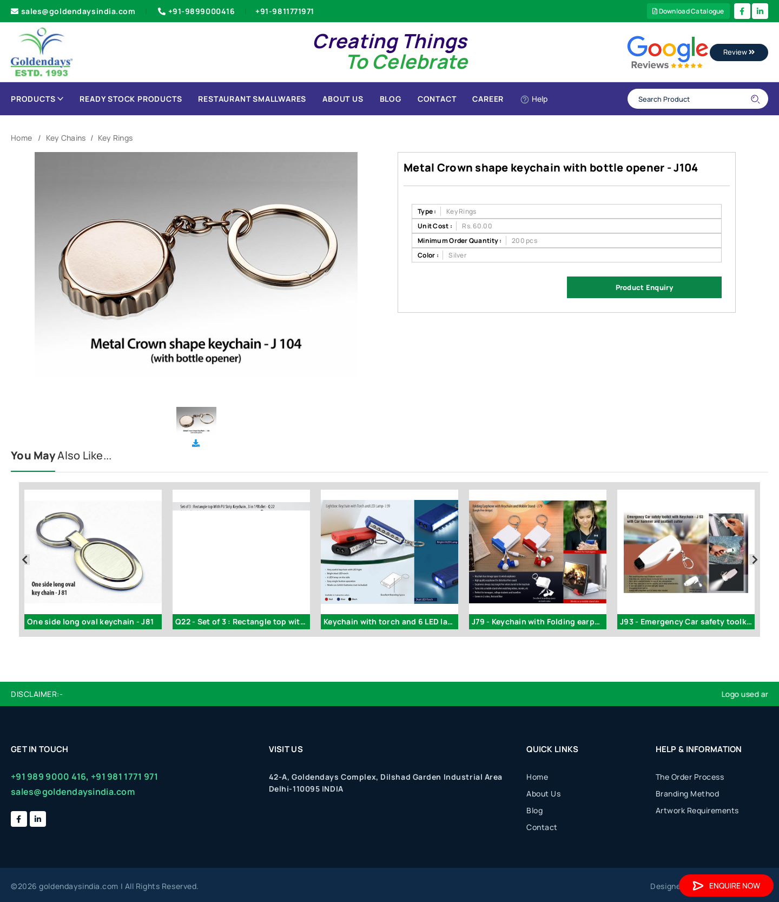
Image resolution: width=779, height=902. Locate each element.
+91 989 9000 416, (50, 776)
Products (37, 99)
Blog (390, 99)
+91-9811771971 (284, 11)
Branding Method (687, 793)
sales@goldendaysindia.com (73, 11)
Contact (437, 99)
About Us (342, 99)
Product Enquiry (644, 287)
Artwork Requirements (697, 810)
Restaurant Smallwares (252, 99)
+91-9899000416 (195, 11)
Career (488, 99)
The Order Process (690, 777)
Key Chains (66, 138)
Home (21, 138)
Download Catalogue (688, 11)
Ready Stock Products (131, 99)
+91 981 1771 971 (124, 776)
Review (739, 52)
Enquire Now (726, 885)
